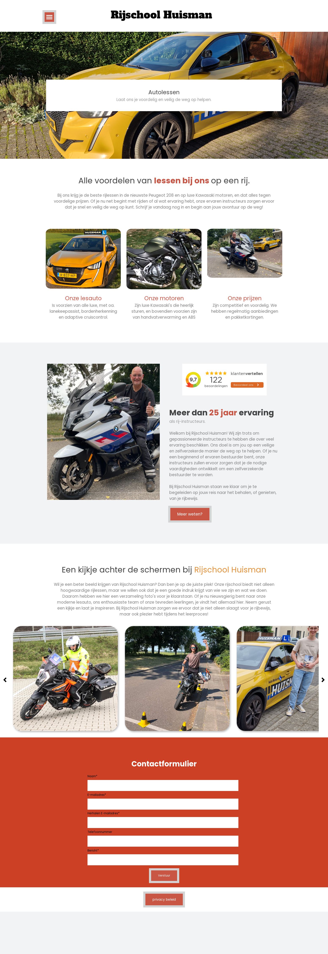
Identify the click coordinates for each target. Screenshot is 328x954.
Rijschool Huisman (161, 15)
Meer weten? (189, 514)
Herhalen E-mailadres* (103, 813)
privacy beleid (164, 899)
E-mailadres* (96, 795)
